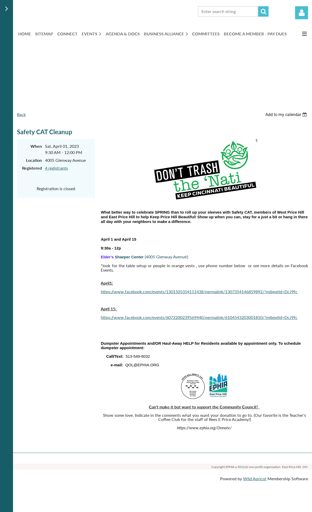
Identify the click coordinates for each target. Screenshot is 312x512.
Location (34, 160)
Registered (32, 167)
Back (21, 114)
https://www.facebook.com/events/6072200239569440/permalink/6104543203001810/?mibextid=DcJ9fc (199, 317)
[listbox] (286, 114)
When (36, 146)
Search (263, 11)
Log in (301, 12)
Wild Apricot (254, 478)
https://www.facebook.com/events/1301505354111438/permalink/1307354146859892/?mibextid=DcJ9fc (199, 291)
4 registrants (56, 167)
